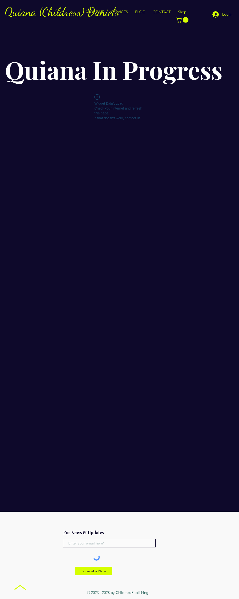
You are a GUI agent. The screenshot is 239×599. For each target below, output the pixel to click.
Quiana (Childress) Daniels (62, 12)
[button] (183, 20)
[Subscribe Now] (93, 571)
